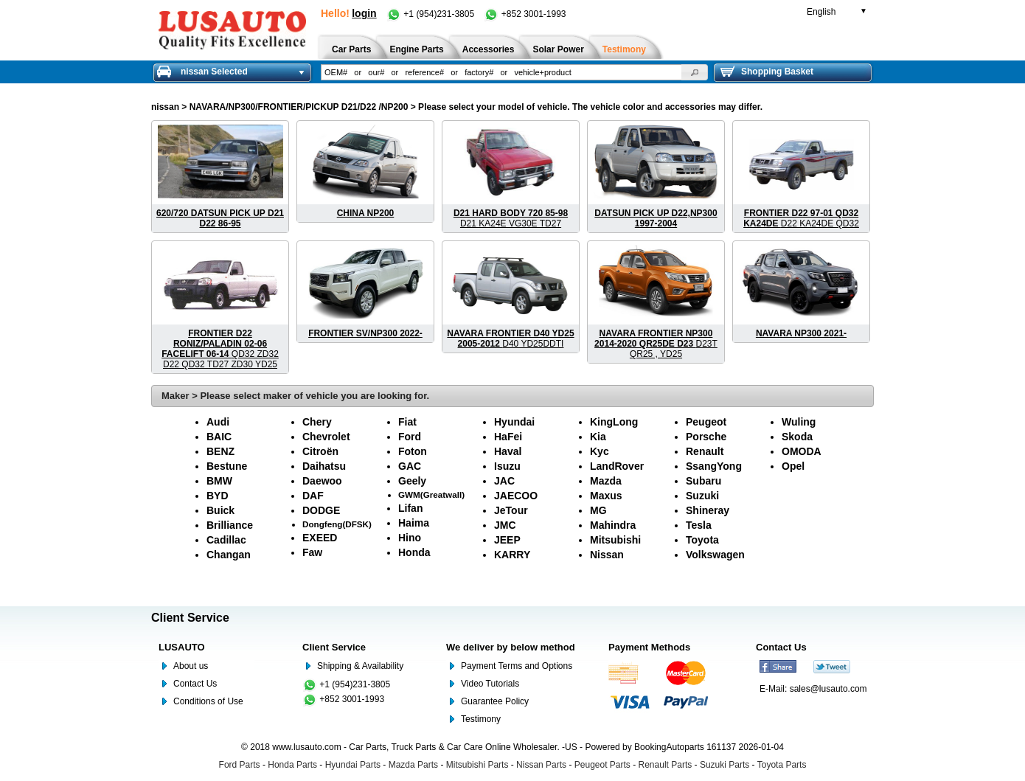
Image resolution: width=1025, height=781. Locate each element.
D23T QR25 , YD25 (656, 343)
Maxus (606, 495)
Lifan (410, 508)
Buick (220, 510)
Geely (412, 481)
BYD (217, 495)
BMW (219, 481)
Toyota (702, 540)
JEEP (507, 540)
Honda (414, 552)
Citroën (320, 451)
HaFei (508, 436)
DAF (313, 495)
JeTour (511, 510)
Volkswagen (715, 554)
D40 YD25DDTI (510, 338)
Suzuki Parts (724, 765)
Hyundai (514, 422)
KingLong (614, 422)
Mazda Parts (413, 765)
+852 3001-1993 (525, 14)
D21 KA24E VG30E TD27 (511, 218)
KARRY (512, 554)
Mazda (606, 481)
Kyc (599, 451)
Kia (598, 436)
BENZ (220, 451)
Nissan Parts (541, 765)
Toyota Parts (782, 765)
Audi (217, 422)
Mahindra (613, 525)
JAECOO (516, 495)
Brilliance (229, 525)
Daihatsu (324, 466)
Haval (507, 451)
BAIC (219, 436)
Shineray (707, 510)
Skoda (797, 436)
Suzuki (702, 495)
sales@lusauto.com (828, 689)
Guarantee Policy (495, 701)
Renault (704, 451)
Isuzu (507, 466)
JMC (505, 525)
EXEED (319, 538)
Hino (409, 538)
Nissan (607, 554)
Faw (312, 552)
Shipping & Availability (360, 666)
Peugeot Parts (602, 765)
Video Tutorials (490, 683)
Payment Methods (649, 647)
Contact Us (195, 683)
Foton (412, 451)
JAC (504, 481)
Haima (413, 523)
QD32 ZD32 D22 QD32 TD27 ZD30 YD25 (220, 348)
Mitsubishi (615, 540)
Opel (793, 466)
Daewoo (322, 481)
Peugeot (706, 422)
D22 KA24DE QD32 (801, 218)
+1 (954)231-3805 (431, 14)
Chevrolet (326, 436)
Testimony (481, 719)
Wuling (799, 422)
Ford (409, 436)
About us (190, 666)
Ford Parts (239, 765)
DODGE (321, 510)
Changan (228, 554)
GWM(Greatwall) (431, 494)
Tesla (699, 525)
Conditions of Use (208, 701)
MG (598, 510)
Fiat (407, 422)
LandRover (617, 466)
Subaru (703, 481)
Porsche (706, 436)
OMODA (801, 451)
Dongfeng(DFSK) (337, 524)
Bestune (226, 466)
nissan (165, 107)
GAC (409, 466)
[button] (694, 72)
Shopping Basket (766, 71)
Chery (317, 422)
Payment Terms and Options (516, 666)
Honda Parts (292, 765)
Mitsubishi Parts (477, 765)
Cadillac (226, 540)
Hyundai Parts (353, 765)
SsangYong (714, 466)
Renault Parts (665, 765)
